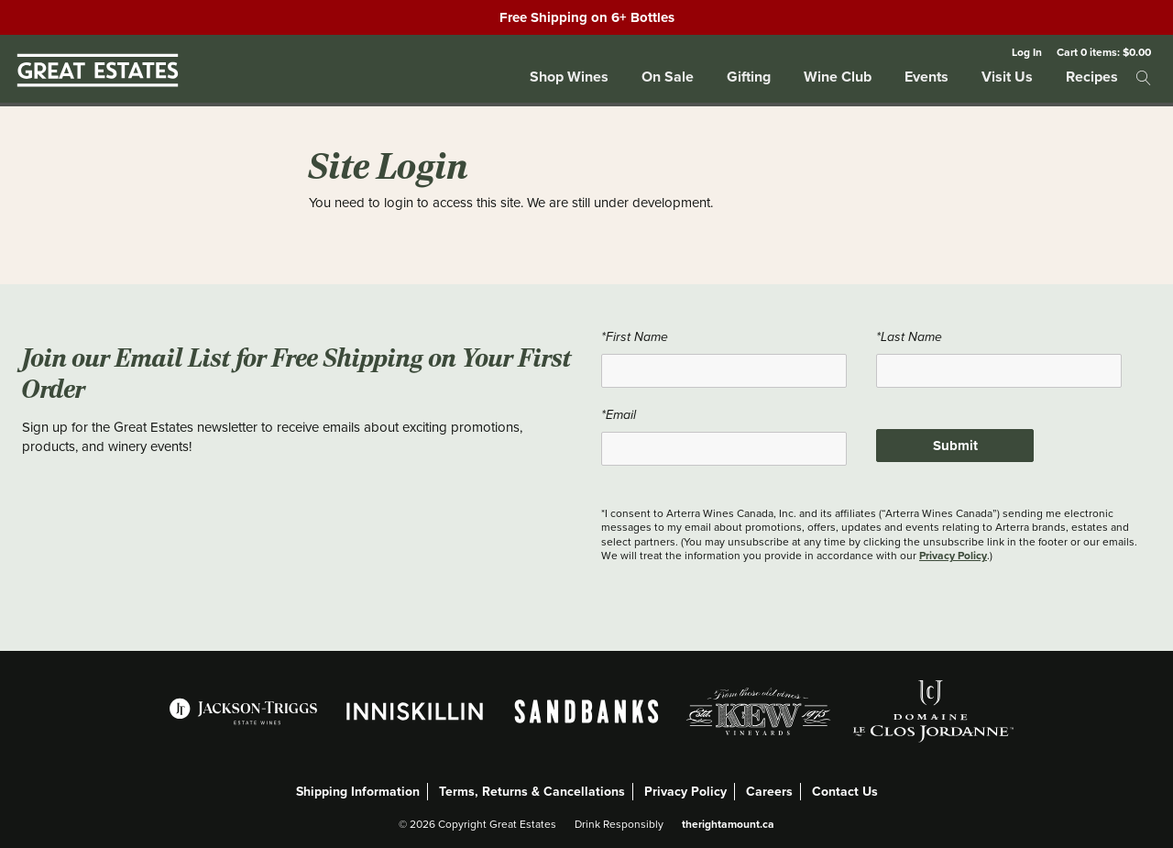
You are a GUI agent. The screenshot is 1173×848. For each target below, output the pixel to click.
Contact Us (845, 791)
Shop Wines (569, 76)
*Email (618, 415)
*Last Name (909, 337)
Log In (1027, 52)
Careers (769, 791)
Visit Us (1007, 76)
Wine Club (838, 76)
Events (926, 76)
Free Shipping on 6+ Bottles (586, 17)
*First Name (634, 337)
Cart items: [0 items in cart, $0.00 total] (1104, 52)
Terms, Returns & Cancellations (532, 791)
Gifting (749, 76)
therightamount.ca (728, 824)
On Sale (667, 76)
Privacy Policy (953, 555)
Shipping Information (358, 791)
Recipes (1092, 76)
